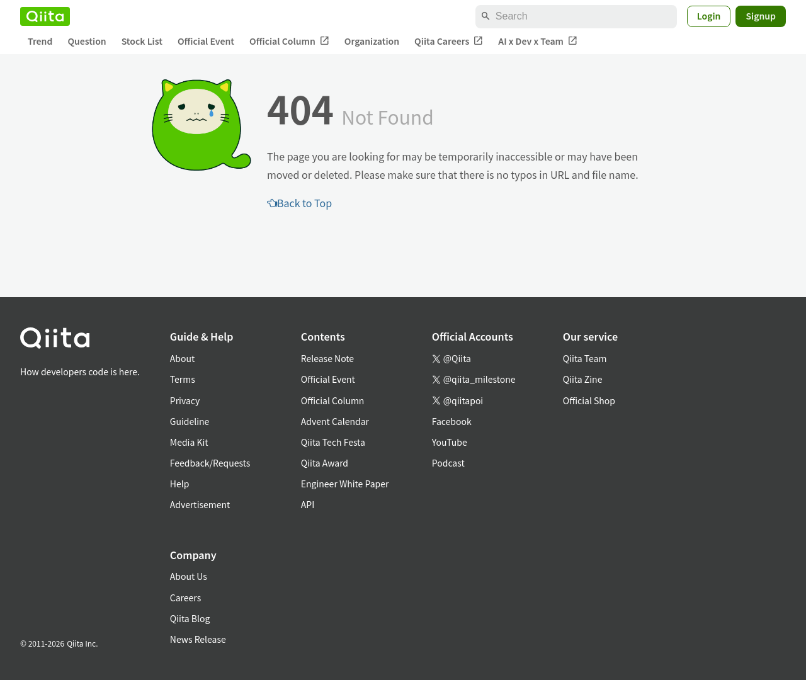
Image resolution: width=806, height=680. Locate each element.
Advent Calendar (335, 421)
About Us (188, 576)
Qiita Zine (583, 379)
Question (86, 41)
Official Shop (589, 400)
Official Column (289, 41)
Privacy (185, 400)
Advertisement (200, 504)
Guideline (190, 421)
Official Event (206, 41)
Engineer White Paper (345, 483)
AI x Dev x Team (537, 41)
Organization (371, 41)
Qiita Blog (190, 618)
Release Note (327, 358)
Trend (40, 41)
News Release (198, 639)
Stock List (142, 41)
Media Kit (189, 442)
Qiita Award (324, 462)
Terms (182, 379)
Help (180, 483)
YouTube (449, 442)
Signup (761, 15)
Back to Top (299, 202)
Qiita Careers (448, 41)
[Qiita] (45, 16)
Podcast (448, 462)
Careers (185, 597)
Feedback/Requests (210, 462)
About (182, 358)
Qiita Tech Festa (333, 442)
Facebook (452, 421)
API (307, 504)
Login (709, 15)
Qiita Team (585, 358)
